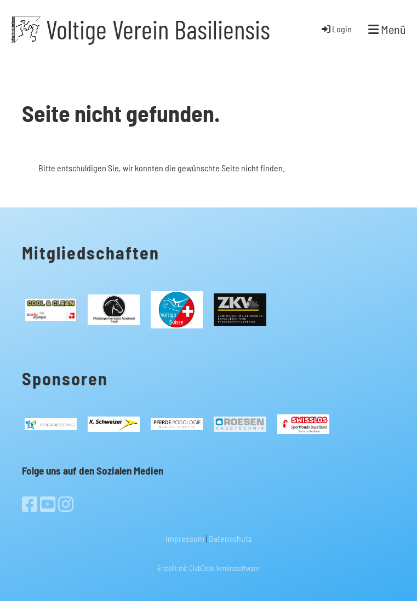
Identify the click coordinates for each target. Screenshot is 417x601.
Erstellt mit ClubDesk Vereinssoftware (208, 568)
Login (336, 29)
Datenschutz (230, 538)
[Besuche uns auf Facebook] (29, 503)
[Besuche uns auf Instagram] (65, 503)
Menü (387, 29)
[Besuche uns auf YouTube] (47, 503)
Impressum (184, 538)
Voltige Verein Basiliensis (158, 29)
